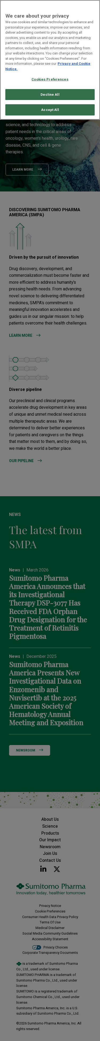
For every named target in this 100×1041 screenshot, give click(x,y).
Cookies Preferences (49, 79)
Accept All (50, 109)
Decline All (50, 94)
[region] (50, 60)
